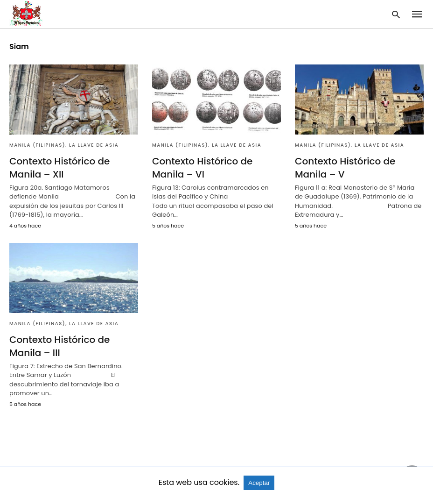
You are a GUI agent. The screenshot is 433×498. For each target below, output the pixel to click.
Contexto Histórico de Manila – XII (59, 168)
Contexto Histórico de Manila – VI (202, 168)
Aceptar (259, 482)
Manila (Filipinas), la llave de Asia (64, 145)
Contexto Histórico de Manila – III (59, 346)
